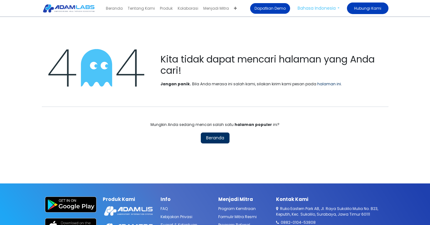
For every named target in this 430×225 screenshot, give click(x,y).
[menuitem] (114, 8)
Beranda (215, 138)
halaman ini (329, 84)
